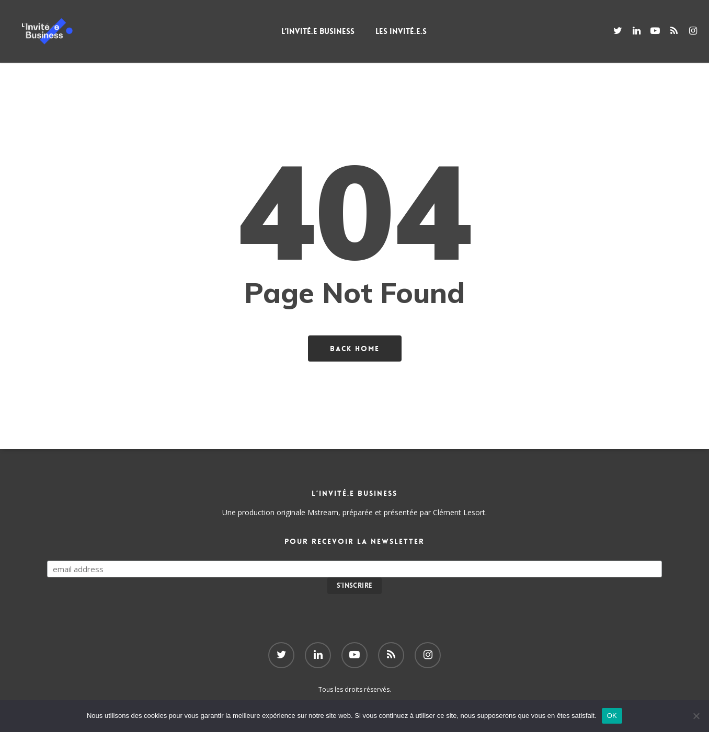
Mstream (322, 512)
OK (612, 715)
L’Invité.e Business (333, 31)
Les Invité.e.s (416, 31)
